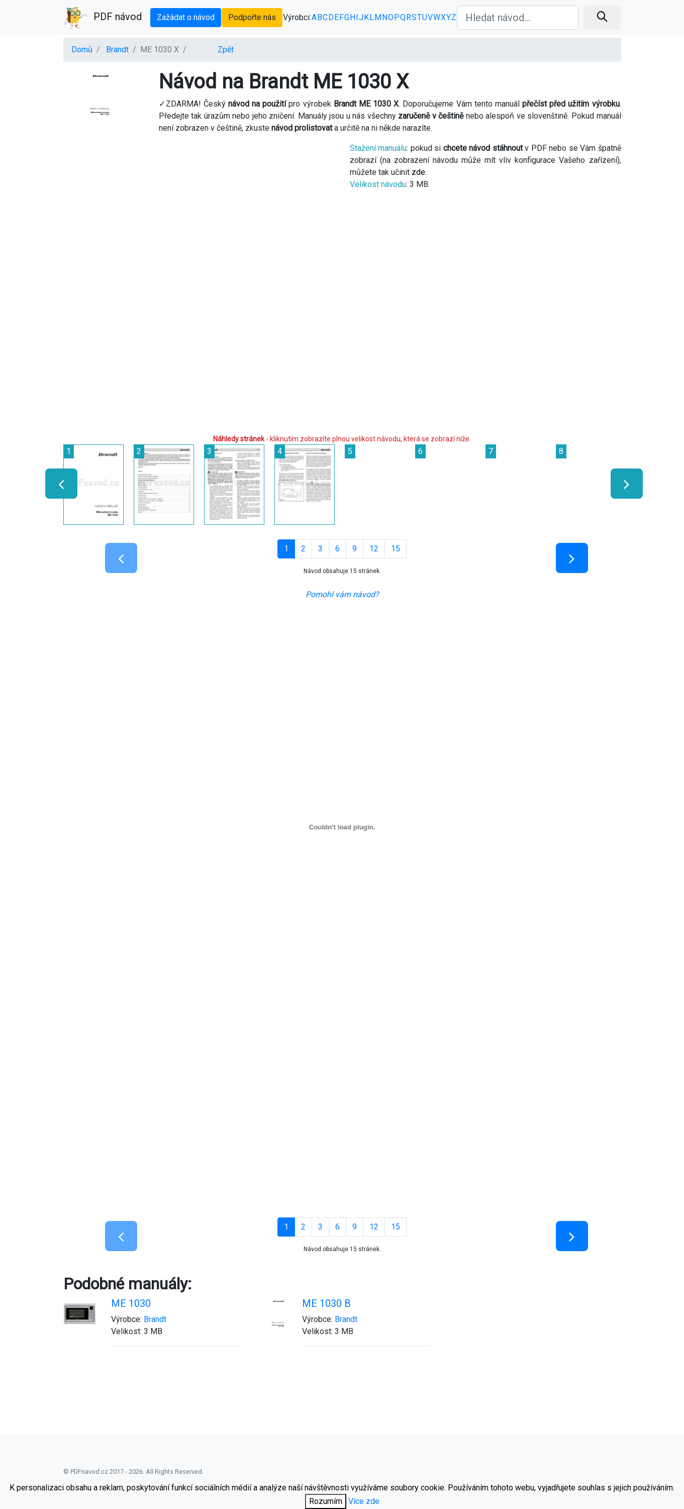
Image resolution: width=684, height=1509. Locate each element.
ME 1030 (131, 1303)
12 (373, 548)
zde (418, 172)
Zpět (226, 49)
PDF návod (102, 18)
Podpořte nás (252, 17)
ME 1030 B (326, 1303)
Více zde (363, 1501)
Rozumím (325, 1501)
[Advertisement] (199, 212)
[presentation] (57, 483)
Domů (81, 49)
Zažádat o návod (186, 17)
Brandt (117, 49)
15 (395, 548)
